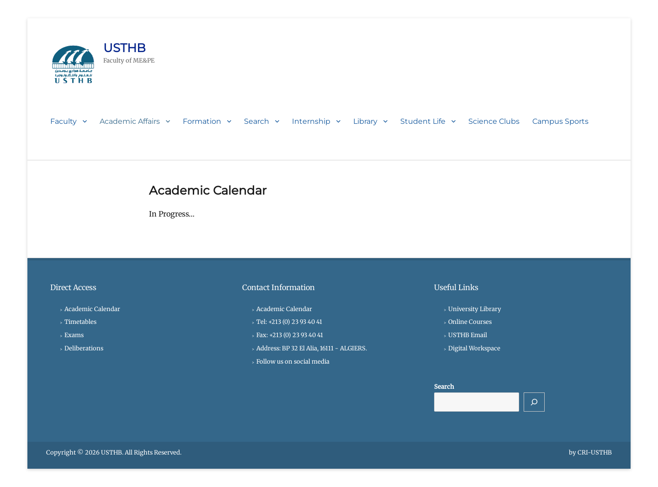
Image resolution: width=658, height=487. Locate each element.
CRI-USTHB (595, 452)
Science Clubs (494, 121)
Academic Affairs (130, 121)
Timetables (80, 322)
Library (365, 121)
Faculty (63, 121)
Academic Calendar (92, 309)
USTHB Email (467, 335)
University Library (474, 309)
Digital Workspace (474, 348)
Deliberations (83, 348)
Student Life (423, 121)
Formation (202, 121)
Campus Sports (560, 121)
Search (256, 121)
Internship (311, 121)
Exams (74, 335)
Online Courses (470, 322)
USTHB (124, 48)
